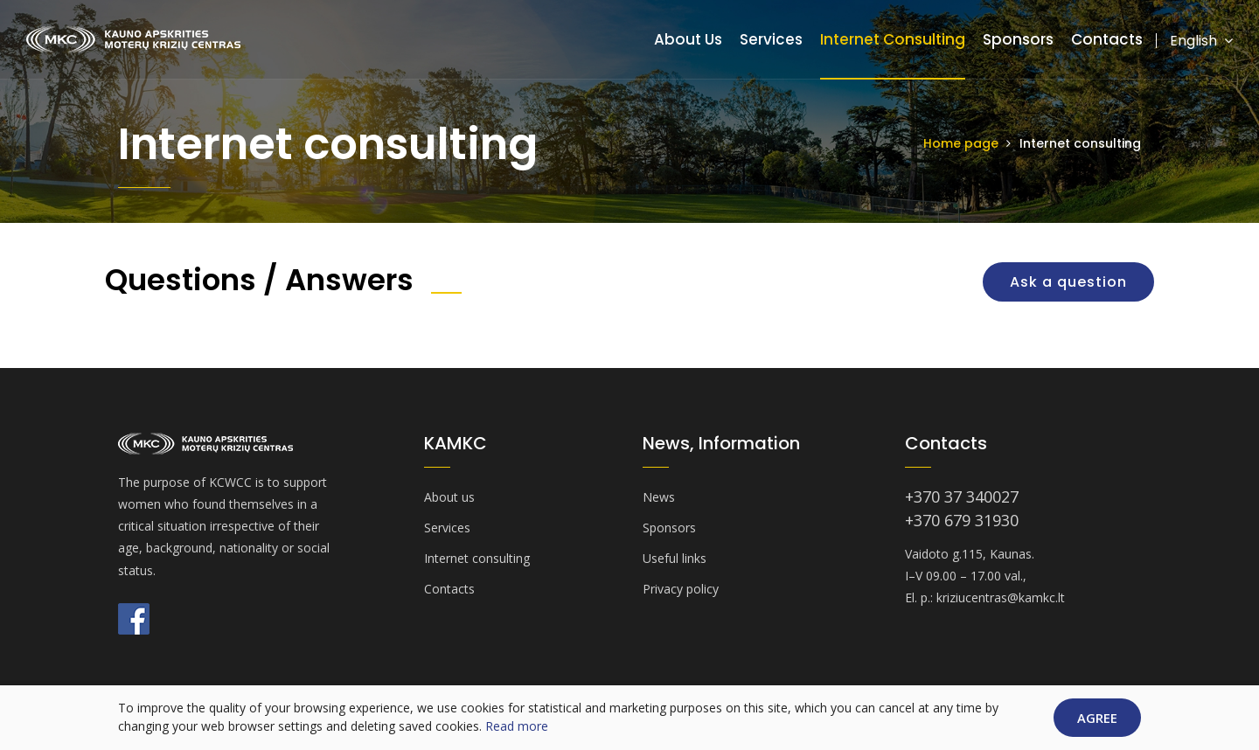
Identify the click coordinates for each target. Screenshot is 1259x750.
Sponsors (1018, 39)
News (659, 497)
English (1201, 40)
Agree (1097, 717)
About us (688, 39)
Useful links (674, 558)
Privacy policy (681, 588)
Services (771, 39)
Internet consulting (892, 39)
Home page (960, 143)
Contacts (1107, 39)
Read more (516, 726)
